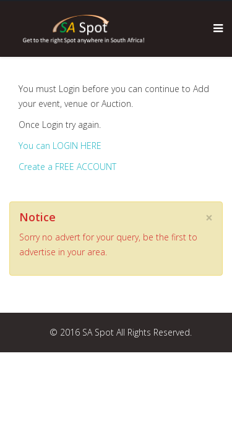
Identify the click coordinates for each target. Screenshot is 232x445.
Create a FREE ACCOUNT (67, 166)
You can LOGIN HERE (60, 145)
